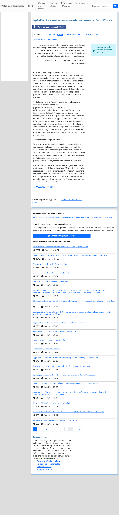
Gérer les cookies (44, 499)
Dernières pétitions (54, 4)
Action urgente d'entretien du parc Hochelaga (49, 372)
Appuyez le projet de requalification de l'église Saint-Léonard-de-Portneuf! (60, 355)
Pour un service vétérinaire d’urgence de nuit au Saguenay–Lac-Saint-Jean (60, 279)
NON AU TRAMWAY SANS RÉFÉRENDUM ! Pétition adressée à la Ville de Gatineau (65, 416)
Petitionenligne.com (13, 5)
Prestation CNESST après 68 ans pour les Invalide (51, 435)
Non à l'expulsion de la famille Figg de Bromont (51, 314)
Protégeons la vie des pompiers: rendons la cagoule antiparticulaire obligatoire (62, 398)
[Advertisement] (74, 32)
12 (75, 461)
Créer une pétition (41, 6)
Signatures (54, 66)
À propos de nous (44, 501)
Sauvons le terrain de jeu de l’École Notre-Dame (51, 296)
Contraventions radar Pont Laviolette (46, 381)
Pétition (37, 66)
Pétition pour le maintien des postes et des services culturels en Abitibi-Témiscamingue (65, 407)
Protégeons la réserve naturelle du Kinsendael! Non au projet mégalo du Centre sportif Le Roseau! (73, 250)
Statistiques (92, 66)
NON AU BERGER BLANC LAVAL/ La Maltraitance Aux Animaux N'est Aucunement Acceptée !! (70, 288)
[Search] (102, 6)
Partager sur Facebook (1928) (48, 59)
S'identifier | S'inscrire (66, 4)
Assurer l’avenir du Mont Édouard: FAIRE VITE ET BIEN (55, 453)
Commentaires (74, 66)
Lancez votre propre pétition (61, 268)
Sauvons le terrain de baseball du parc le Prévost (51, 305)
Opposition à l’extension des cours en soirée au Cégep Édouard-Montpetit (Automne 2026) (66, 390)
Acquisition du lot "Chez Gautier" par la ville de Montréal (54, 364)
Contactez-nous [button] (81, 3)
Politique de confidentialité (45, 71)
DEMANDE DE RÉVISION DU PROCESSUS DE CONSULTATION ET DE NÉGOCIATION (68, 444)
